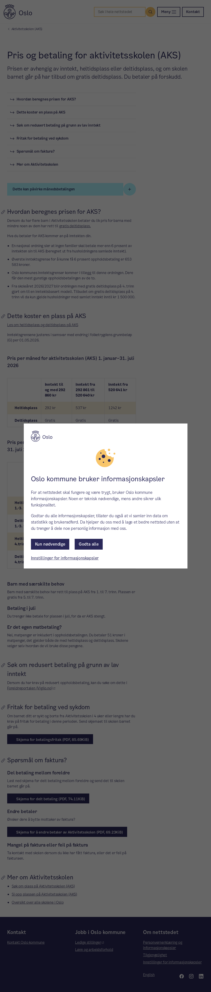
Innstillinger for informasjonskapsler (65, 558)
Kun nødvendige (50, 544)
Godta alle (89, 544)
